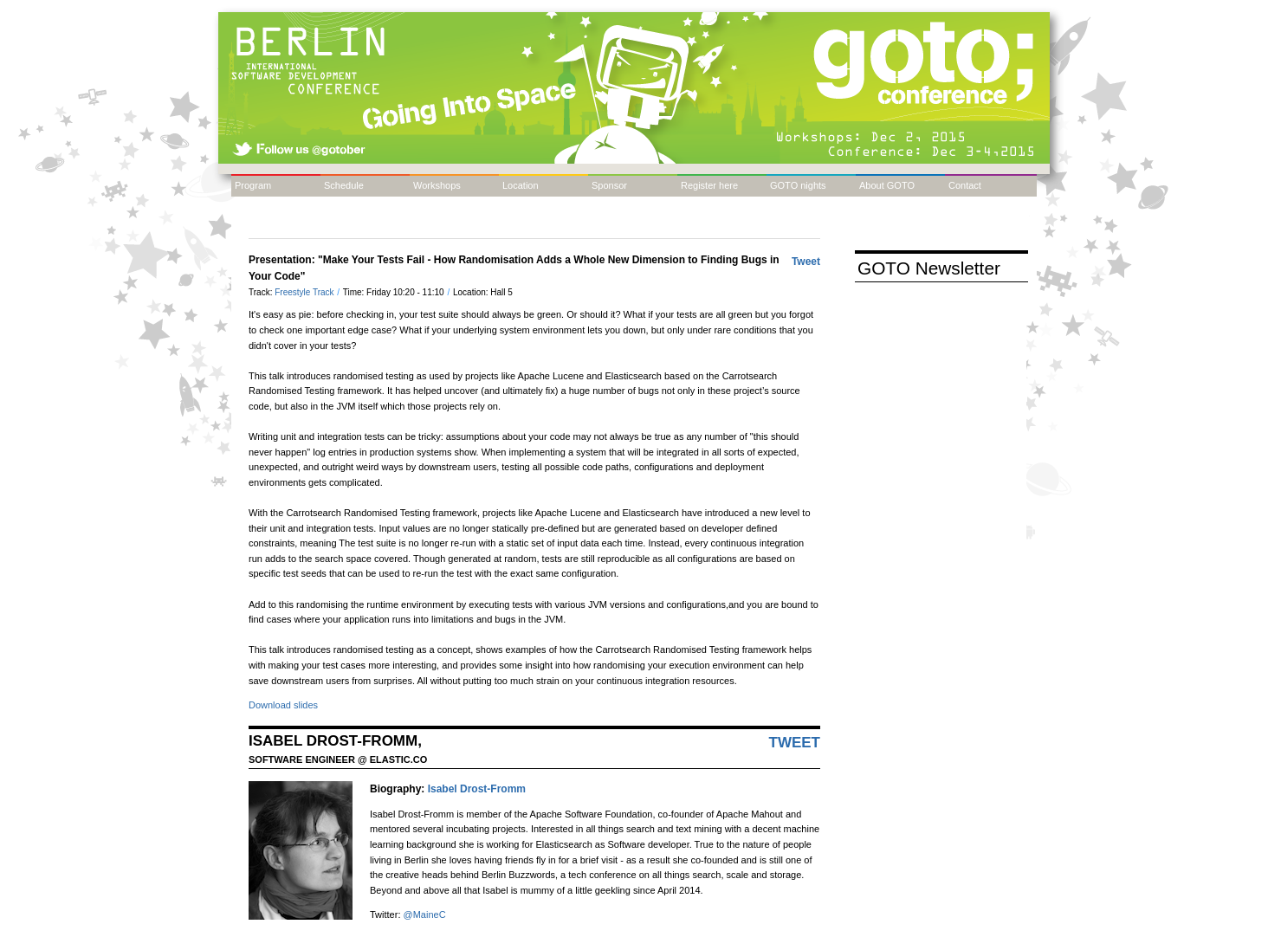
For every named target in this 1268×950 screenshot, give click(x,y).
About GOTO (887, 185)
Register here (709, 185)
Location (520, 185)
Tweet (806, 261)
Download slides (283, 705)
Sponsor (609, 185)
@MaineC (425, 914)
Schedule (344, 185)
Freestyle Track (305, 292)
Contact (964, 185)
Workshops (437, 185)
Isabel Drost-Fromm (477, 789)
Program (253, 185)
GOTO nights (798, 185)
